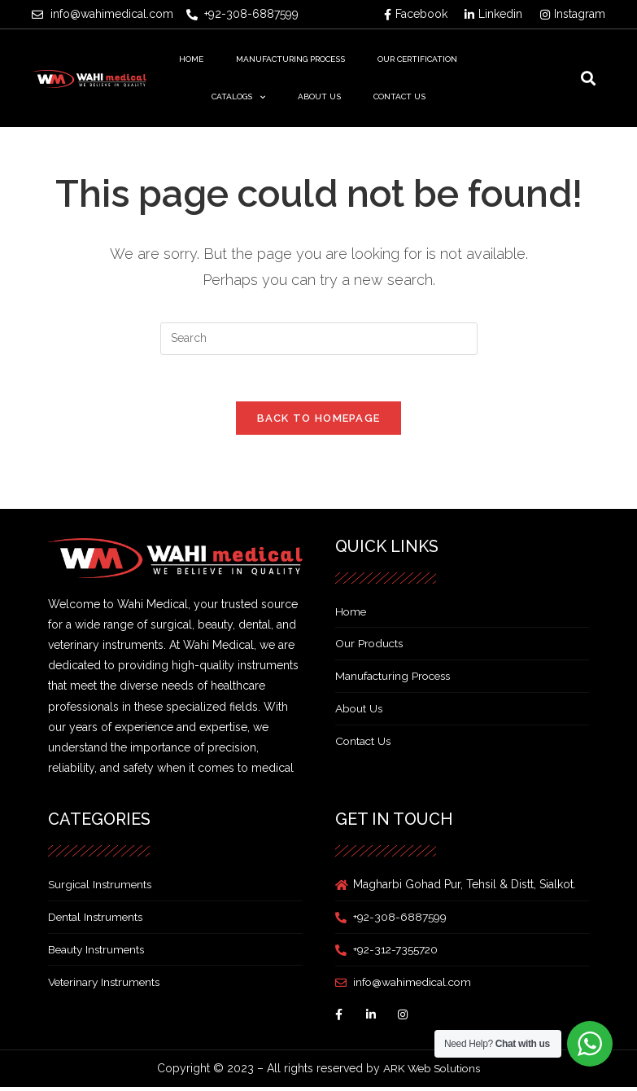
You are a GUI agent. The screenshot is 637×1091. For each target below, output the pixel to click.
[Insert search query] (319, 338)
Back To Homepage (319, 421)
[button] (587, 78)
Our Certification (417, 59)
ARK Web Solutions (432, 1071)
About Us (319, 96)
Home (191, 59)
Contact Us (399, 96)
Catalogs (238, 97)
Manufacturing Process (290, 59)
